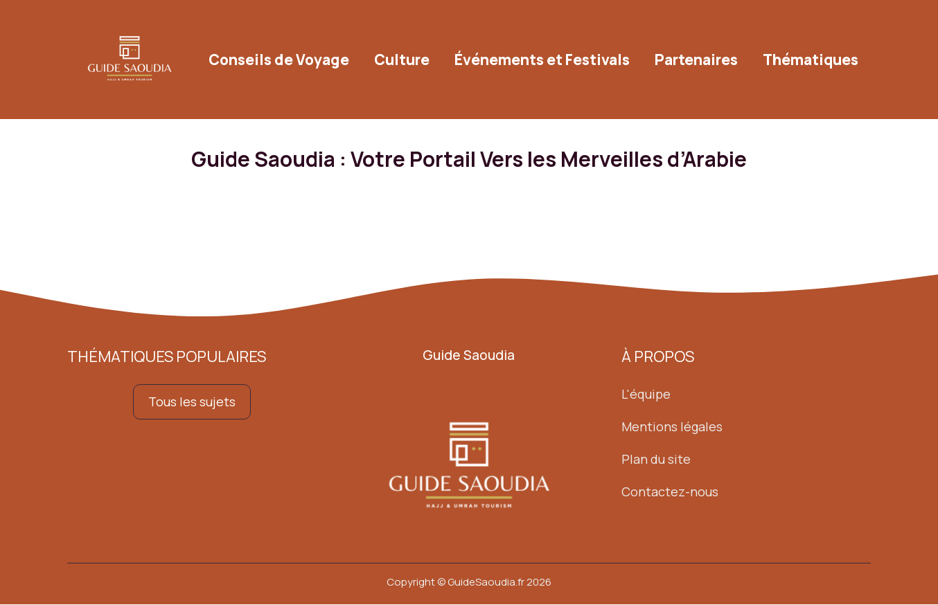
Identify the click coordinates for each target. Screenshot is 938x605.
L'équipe (646, 394)
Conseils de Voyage (279, 59)
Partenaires (696, 59)
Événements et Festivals (542, 59)
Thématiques (810, 59)
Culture (402, 59)
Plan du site (656, 459)
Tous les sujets (192, 402)
